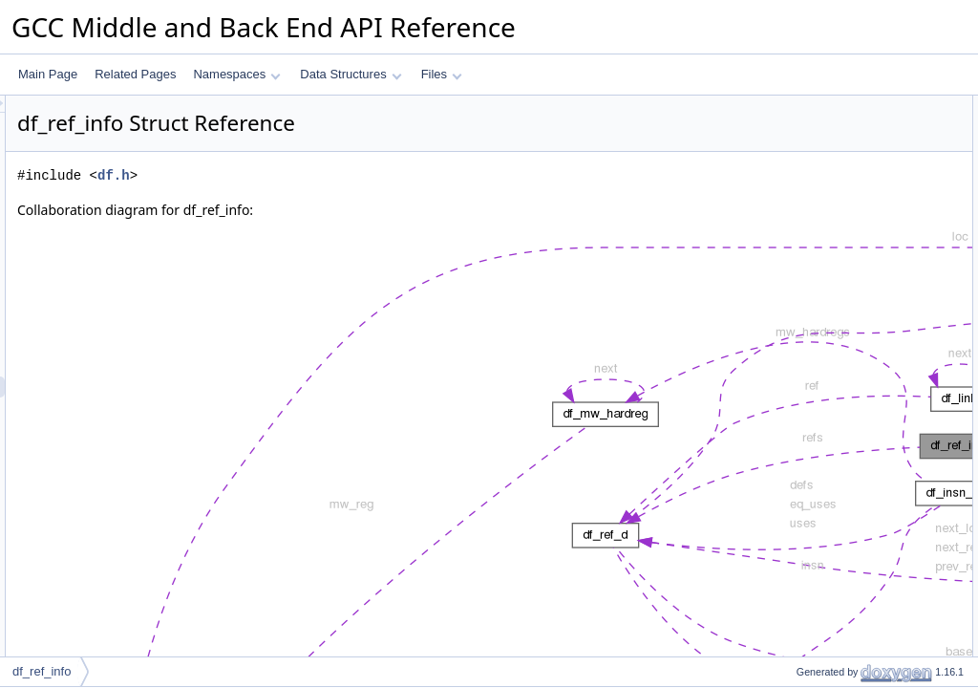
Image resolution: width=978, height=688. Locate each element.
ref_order (803, 253)
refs (789, 127)
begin (794, 148)
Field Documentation (817, 295)
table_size (806, 211)
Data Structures (350, 74)
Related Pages (135, 74)
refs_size (803, 190)
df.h (352, 175)
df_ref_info (41, 671)
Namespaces (236, 74)
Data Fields (794, 106)
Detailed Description (816, 274)
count (794, 169)
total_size (804, 232)
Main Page (47, 74)
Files (441, 74)
